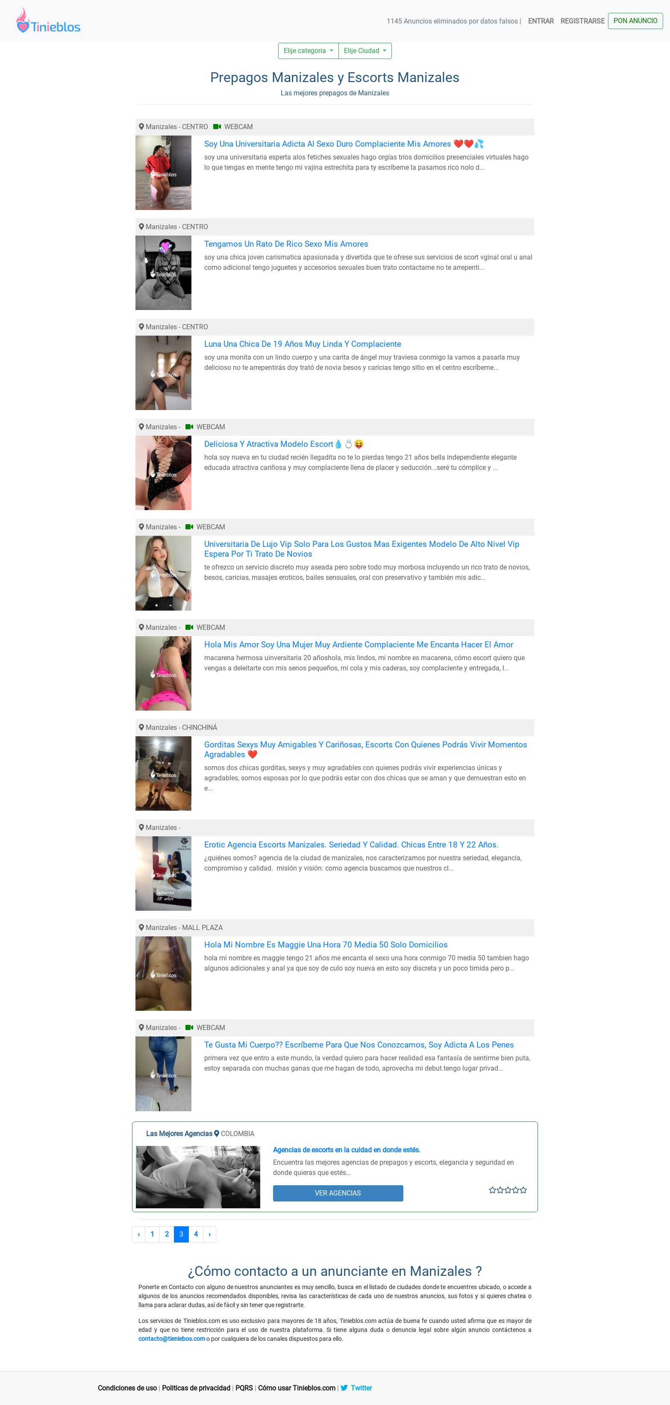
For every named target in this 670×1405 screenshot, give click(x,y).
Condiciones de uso (127, 1388)
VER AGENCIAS (338, 1193)
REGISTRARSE (583, 21)
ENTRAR (541, 21)
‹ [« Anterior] (139, 1234)
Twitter (356, 1388)
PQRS (244, 1388)
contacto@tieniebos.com (171, 1338)
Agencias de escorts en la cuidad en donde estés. (346, 1150)
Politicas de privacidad (196, 1388)
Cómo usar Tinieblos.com (296, 1388)
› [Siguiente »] (210, 1234)
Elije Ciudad (362, 51)
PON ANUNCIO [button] (636, 21)
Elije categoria (306, 51)
